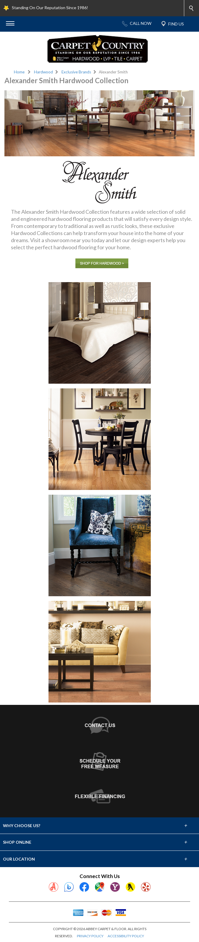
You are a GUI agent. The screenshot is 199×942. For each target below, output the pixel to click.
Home (19, 72)
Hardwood (43, 72)
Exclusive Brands (76, 72)
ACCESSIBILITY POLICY (126, 936)
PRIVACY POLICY (90, 936)
